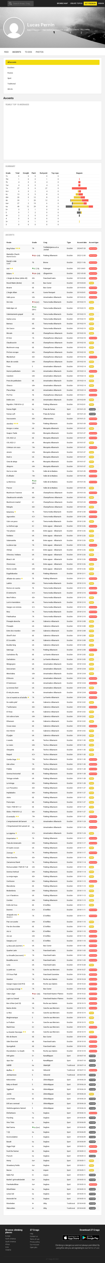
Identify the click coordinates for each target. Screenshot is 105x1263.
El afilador (10, 476)
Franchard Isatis (49, 278)
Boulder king (11, 645)
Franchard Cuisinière (51, 974)
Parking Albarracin (50, 255)
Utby (45, 1203)
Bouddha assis (12, 960)
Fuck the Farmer (13, 1151)
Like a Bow (11, 764)
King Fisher (11, 249)
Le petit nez (11, 970)
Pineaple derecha (13, 621)
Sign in (101, 3)
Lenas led (10, 1194)
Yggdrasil (10, 1089)
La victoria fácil (13, 688)
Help (31, 1234)
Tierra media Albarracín (52, 302)
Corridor (10, 900)
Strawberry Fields (13, 1165)
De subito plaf (12, 702)
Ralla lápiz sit (12, 308)
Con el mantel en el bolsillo (17, 698)
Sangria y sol (12, 941)
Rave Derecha (12, 858)
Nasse (9, 1170)
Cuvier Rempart (49, 292)
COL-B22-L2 (11, 438)
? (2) (8, 1132)
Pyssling (10, 1118)
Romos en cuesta (14, 588)
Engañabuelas (12, 574)
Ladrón (9, 583)
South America (10, 1242)
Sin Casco (11, 328)
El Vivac (10, 712)
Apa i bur (10, 1061)
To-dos (28, 52)
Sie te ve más (12, 471)
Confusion (11, 881)
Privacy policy (35, 1242)
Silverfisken (11, 1189)
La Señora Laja (12, 526)
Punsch (10, 1156)
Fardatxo (10, 536)
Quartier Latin (12, 950)
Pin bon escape (13, 352)
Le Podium (11, 1022)
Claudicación (12, 343)
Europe (7, 1236)
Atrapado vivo (12, 915)
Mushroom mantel (14, 502)
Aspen (45, 1170)
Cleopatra (10, 750)
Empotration (11, 838)
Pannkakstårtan (13, 1184)
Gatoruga (10, 650)
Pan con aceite (12, 922)
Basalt (9, 1142)
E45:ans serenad (13, 1104)
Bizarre (9, 288)
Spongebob (11, 1046)
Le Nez (9, 1013)
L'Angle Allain (12, 292)
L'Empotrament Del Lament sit (18, 826)
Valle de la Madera (50, 471)
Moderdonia (11, 891)
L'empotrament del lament (17, 821)
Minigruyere (11, 664)
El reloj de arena (13, 693)
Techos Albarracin (50, 740)
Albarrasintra (48, 419)
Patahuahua (11, 617)
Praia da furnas (49, 409)
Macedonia (11, 886)
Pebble (9, 769)
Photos (39, 52)
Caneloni (10, 376)
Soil (8, 269)
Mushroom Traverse (14, 493)
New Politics (11, 598)
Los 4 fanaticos (13, 895)
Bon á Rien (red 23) (14, 1003)
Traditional (12, 84)
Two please (11, 531)
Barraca (10, 324)
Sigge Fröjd (11, 1146)
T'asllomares (12, 707)
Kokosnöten (11, 1080)
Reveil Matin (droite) (14, 283)
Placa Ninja (11, 390)
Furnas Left (11, 414)
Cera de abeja (12, 462)
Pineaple (10, 626)
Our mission (34, 1245)
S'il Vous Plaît (12, 974)
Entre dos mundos (14, 631)
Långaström (47, 273)
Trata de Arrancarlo (14, 843)
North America (10, 1239)
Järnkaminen (12, 1075)
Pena (9, 366)
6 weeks (10, 740)
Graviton (10, 979)
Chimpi (9, 550)
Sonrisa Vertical (13, 872)
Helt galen (11, 1056)
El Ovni (9, 338)
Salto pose (11, 297)
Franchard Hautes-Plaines (53, 994)
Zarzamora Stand (13, 862)
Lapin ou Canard (13, 999)
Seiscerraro (11, 669)
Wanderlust (11, 357)
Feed (6, 52)
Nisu (8, 612)
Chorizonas (11, 564)
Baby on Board (12, 1084)
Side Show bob (12, 1042)
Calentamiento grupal (15, 314)
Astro (9, 797)
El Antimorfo (12, 593)
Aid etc (10, 89)
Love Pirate (11, 1099)
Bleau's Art (11, 559)
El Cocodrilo (11, 640)
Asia (7, 1247)
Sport (9, 78)
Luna (9, 965)
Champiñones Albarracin (52, 333)
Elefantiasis (11, 1113)
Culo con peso (12, 521)
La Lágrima (11, 833)
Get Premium (90, 4)
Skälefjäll (46, 1065)
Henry (9, 1161)
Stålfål (9, 1065)
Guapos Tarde (12, 433)
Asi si (9, 931)
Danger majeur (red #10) (16, 984)
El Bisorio (10, 678)
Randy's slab (12, 261)
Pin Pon (10, 395)
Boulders (11, 68)
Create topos (76, 3)
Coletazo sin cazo (14, 447)
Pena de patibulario (14, 381)
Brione (45, 262)
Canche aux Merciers (51, 970)
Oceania (8, 1250)
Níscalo (10, 333)
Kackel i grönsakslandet (16, 1180)
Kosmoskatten (12, 1137)
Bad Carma (11, 1127)
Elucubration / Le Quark (16, 1051)
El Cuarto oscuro (13, 848)
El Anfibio (47, 905)
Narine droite (12, 1008)
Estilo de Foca (12, 905)
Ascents (16, 52)
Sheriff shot (11, 636)
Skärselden (11, 1208)
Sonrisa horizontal (14, 774)
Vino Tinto (11, 1122)
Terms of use (34, 1239)
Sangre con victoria (14, 607)
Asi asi (9, 936)
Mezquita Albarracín (51, 428)
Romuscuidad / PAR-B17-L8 (17, 867)
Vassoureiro (11, 419)
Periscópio (11, 802)
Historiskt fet (12, 1199)
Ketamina (10, 512)
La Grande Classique (15, 1032)
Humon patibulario (14, 371)
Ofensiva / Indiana (14, 555)
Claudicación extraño (15, 497)
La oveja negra (12, 876)
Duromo (10, 910)
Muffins (10, 1070)
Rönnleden (11, 1203)
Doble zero (11, 400)
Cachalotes (11, 659)
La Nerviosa (11, 482)
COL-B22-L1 (11, 443)
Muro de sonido (13, 362)
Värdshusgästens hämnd (16, 1108)
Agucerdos (11, 517)
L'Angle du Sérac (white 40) (17, 278)
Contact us (34, 1236)
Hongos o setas (13, 428)
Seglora (46, 1113)
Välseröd (46, 1070)
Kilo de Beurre (12, 1037)
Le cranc (10, 745)
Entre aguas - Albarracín (52, 526)
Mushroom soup (13, 347)
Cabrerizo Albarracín (51, 621)
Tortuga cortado (13, 778)
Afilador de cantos (14, 579)
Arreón (9, 452)
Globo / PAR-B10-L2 (14, 812)
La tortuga (11, 783)
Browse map (62, 3)
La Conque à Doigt (14, 989)
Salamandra (11, 540)
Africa (7, 1244)
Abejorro (10, 466)
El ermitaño (11, 817)
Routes (10, 73)
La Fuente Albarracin (51, 655)
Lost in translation (14, 602)
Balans (9, 274)
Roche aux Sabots (50, 979)
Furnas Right (12, 409)
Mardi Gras (11, 1027)
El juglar (10, 735)
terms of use (93, 1248)
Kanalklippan (48, 1056)
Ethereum (10, 721)
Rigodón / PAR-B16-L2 (15, 404)
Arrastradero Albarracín (52, 297)
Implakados (11, 793)
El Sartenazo (12, 683)
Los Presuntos (12, 788)
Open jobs (33, 1247)
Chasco (10, 386)
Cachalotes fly (12, 655)
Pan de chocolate (13, 927)
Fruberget (47, 268)
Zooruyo (10, 853)
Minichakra (11, 674)
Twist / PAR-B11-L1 (14, 807)
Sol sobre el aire (13, 716)
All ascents (12, 62)
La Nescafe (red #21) (15, 946)
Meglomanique (12, 1018)
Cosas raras (11, 726)
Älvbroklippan (48, 1080)
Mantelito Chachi (13, 254)
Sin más (10, 302)
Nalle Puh (10, 1175)
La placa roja (12, 545)
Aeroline (10, 424)
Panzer (9, 488)
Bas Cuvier (47, 283)
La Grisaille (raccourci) (15, 955)
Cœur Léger (11, 994)
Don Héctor (11, 731)
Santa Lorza (11, 319)
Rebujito (10, 507)
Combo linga (12, 759)
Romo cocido (12, 569)
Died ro (9, 457)
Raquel (9, 755)
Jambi (9, 1094)
